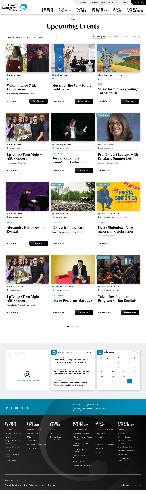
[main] (73, 206)
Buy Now (130, 101)
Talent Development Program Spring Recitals (117, 298)
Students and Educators (82, 433)
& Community (99, 10)
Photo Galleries (78, 462)
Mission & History (102, 433)
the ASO (117, 10)
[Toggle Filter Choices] (18, 37)
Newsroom (99, 437)
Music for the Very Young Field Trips (71, 87)
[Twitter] (7, 408)
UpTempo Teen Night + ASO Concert (24, 156)
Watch (52, 430)
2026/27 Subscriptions (13, 433)
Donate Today (123, 430)
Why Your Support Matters (125, 442)
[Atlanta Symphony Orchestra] (14, 10)
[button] (133, 352)
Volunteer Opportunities (127, 451)
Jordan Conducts (69, 160)
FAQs (29, 437)
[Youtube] (16, 408)
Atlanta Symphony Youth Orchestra (82, 438)
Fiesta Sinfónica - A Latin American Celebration (117, 229)
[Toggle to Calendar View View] (132, 36)
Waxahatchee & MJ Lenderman (22, 87)
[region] (118, 370)
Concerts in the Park (68, 227)
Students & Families (12, 447)
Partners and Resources (82, 465)
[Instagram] (22, 408)
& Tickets (47, 10)
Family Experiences (80, 430)
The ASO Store (32, 448)
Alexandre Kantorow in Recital (25, 229)
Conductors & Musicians (104, 430)
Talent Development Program (80, 444)
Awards (98, 452)
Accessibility (32, 441)
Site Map (51, 485)
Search (139, 2)
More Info (12, 101)
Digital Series (9, 437)
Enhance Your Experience (36, 444)
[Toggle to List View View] (115, 36)
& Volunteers (135, 10)
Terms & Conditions (13, 485)
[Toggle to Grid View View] (99, 36)
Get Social (99, 448)
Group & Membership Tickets (13, 442)
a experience (130, 485)
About (97, 441)
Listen (52, 433)
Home (73, 19)
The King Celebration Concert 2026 (57, 438)
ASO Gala (121, 433)
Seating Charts (10, 461)
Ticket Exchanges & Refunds (12, 455)
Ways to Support (124, 437)
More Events (73, 327)
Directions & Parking (34, 430)
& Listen (81, 10)
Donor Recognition (125, 447)
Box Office (8, 451)
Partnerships (123, 454)
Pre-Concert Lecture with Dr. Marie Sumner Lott (118, 156)
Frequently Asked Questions (124, 459)
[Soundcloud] (27, 408)
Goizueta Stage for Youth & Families (82, 450)
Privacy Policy (28, 485)
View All (89, 352)
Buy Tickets (38, 101)
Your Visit (65, 10)
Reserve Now (84, 101)
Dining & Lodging (33, 433)
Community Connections (104, 444)
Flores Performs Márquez (72, 300)
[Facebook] (11, 408)
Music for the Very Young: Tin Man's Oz (118, 91)
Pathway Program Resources (79, 456)
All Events (8, 430)
